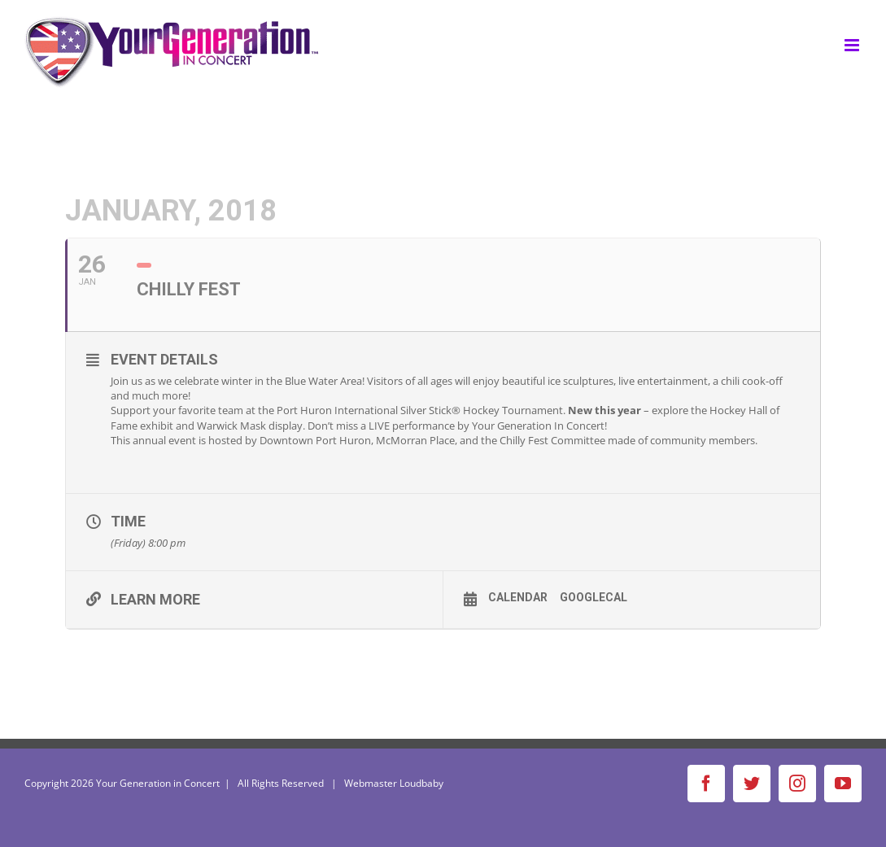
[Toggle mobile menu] (853, 45)
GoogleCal (593, 597)
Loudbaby (421, 783)
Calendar (518, 597)
